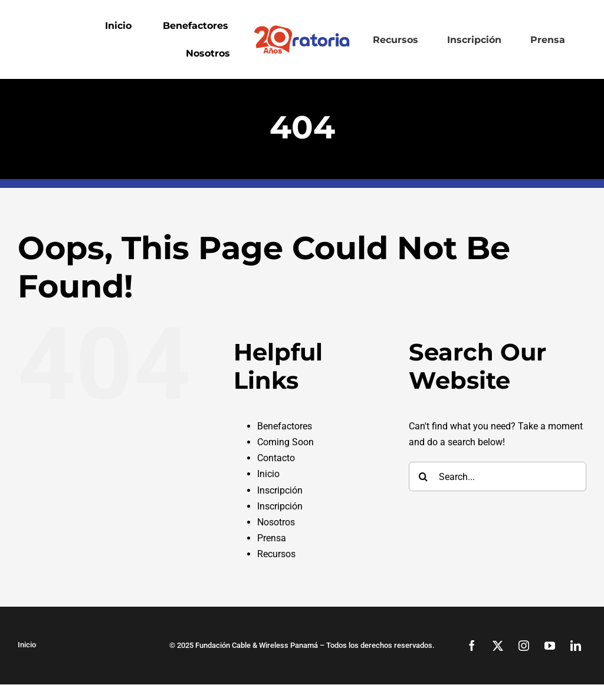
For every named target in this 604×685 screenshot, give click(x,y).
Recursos (276, 554)
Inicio (268, 473)
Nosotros (276, 522)
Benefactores (284, 426)
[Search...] (497, 476)
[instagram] (524, 646)
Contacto (276, 458)
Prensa (271, 538)
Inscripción (280, 490)
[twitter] (498, 646)
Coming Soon (285, 442)
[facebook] (472, 646)
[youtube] (550, 646)
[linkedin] (576, 646)
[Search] (423, 476)
